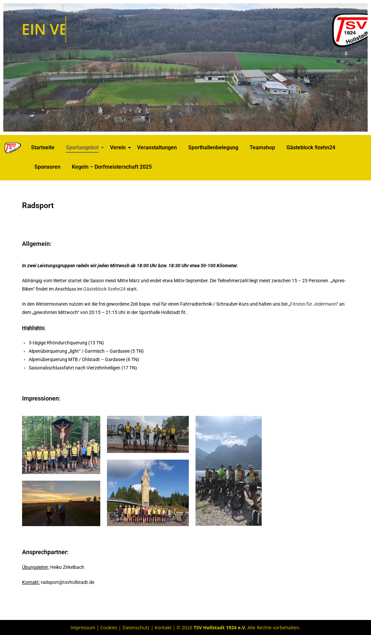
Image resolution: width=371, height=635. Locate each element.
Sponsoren (47, 167)
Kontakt (163, 627)
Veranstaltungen (157, 147)
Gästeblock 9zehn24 (310, 147)
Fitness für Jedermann (313, 304)
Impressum (83, 627)
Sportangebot (83, 147)
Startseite (42, 147)
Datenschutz (135, 627)
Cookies (108, 627)
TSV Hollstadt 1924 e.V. (220, 627)
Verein (119, 147)
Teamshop (262, 147)
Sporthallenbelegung (213, 147)
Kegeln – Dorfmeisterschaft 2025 (112, 167)
